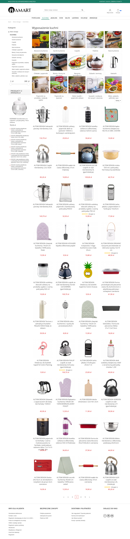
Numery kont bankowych (78, 512)
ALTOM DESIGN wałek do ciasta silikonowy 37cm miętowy (65, 167)
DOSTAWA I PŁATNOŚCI (81, 506)
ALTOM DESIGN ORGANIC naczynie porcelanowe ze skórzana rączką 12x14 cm (111, 245)
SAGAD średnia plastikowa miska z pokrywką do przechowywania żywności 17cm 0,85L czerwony (18, 167)
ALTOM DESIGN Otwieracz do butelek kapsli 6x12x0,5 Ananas (88, 284)
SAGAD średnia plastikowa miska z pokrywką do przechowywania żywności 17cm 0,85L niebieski (18, 149)
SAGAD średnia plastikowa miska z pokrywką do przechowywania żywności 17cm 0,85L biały (18, 131)
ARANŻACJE (93, 18)
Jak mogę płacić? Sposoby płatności (81, 510)
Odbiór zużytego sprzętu (15, 519)
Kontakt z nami (13, 512)
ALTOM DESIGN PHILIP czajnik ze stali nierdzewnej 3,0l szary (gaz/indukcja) (65, 362)
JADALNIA (54, 18)
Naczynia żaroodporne (77, 71)
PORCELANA (36, 18)
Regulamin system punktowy (16, 522)
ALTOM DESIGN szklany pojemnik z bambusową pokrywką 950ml (65, 206)
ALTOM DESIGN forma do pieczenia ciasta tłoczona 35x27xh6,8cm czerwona (88, 440)
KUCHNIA (45, 18)
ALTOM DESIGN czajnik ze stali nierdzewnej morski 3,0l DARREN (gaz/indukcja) (65, 284)
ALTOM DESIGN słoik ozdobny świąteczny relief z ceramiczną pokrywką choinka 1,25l (111, 363)
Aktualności (12, 524)
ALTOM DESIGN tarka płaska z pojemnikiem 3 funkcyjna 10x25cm (111, 206)
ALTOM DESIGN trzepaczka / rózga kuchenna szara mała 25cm (88, 245)
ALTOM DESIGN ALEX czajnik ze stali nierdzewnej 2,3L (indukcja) (111, 479)
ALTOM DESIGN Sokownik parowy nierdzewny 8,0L (43, 205)
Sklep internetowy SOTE (116, 537)
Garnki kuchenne (58, 48)
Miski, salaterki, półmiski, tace (113, 94)
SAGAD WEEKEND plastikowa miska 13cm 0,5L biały (20, 136)
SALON (67, 18)
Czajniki (77, 48)
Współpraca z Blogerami (15, 526)
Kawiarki (113, 71)
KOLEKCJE (84, 18)
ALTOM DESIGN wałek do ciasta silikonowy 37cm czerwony (88, 479)
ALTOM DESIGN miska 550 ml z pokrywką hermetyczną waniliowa (111, 167)
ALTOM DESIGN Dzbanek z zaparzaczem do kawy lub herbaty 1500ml (43, 401)
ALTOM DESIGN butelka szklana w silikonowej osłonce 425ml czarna (88, 128)
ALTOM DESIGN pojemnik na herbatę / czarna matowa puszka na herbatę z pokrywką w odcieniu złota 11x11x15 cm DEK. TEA (43, 442)
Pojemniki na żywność (58, 93)
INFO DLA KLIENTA (16, 506)
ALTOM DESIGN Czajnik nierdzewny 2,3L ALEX (43, 166)
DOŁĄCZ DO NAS (110, 506)
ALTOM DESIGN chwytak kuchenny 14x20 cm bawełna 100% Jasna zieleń (88, 323)
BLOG (108, 1)
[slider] (10, 84)
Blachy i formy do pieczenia (58, 72)
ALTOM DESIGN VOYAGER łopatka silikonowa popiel (65, 244)
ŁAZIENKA (75, 18)
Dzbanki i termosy (95, 71)
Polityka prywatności (45, 510)
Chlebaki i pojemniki (40, 71)
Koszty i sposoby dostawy (78, 517)
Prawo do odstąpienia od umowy (17, 517)
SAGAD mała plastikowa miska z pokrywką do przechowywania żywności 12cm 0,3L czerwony (20, 161)
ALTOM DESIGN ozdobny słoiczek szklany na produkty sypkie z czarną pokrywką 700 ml (88, 207)
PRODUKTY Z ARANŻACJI (16, 92)
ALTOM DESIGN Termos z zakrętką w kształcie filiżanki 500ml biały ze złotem (42, 323)
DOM (61, 18)
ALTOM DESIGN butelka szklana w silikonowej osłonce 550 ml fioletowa (65, 440)
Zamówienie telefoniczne (15, 510)
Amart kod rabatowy (14, 529)
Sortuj (117, 100)
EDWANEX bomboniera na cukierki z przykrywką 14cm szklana (19, 120)
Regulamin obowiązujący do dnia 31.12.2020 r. (21, 514)
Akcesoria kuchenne (40, 48)
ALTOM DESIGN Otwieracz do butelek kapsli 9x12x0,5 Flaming (43, 362)
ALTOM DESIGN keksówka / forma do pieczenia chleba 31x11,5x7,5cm (111, 323)
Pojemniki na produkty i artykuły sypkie (40, 94)
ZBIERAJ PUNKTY (116, 1)
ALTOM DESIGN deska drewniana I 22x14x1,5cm (88, 400)
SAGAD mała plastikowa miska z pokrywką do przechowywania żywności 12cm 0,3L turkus (20, 155)
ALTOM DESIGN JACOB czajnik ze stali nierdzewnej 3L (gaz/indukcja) (88, 167)
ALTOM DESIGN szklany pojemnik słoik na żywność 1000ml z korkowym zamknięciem (65, 129)
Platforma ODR (44, 514)
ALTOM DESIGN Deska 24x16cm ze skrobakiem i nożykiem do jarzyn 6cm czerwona (43, 480)
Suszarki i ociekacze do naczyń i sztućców (95, 94)
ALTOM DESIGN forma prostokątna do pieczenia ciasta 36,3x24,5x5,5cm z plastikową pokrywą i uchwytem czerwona (111, 285)
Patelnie (95, 48)
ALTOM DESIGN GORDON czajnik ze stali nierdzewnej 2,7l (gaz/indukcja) (111, 401)
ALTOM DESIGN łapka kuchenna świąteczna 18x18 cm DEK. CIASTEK (111, 128)
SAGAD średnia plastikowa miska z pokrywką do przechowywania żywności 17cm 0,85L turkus (18, 142)
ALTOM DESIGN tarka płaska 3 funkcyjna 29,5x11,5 (88, 361)
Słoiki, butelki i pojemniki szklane (77, 94)
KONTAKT (102, 1)
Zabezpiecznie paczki (45, 512)
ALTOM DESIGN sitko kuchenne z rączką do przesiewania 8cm (65, 323)
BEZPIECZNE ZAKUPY (49, 506)
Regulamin (11, 531)
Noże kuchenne (113, 48)
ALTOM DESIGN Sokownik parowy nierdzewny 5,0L (43, 127)
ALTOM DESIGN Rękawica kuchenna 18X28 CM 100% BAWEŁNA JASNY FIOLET (65, 401)
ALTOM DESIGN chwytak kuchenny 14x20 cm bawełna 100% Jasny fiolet (43, 245)
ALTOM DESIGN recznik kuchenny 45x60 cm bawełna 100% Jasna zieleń (65, 479)
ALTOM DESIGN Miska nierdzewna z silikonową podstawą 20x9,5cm (111, 440)
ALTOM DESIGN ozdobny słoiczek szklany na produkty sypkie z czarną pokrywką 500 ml (43, 285)
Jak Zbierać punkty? (76, 514)
